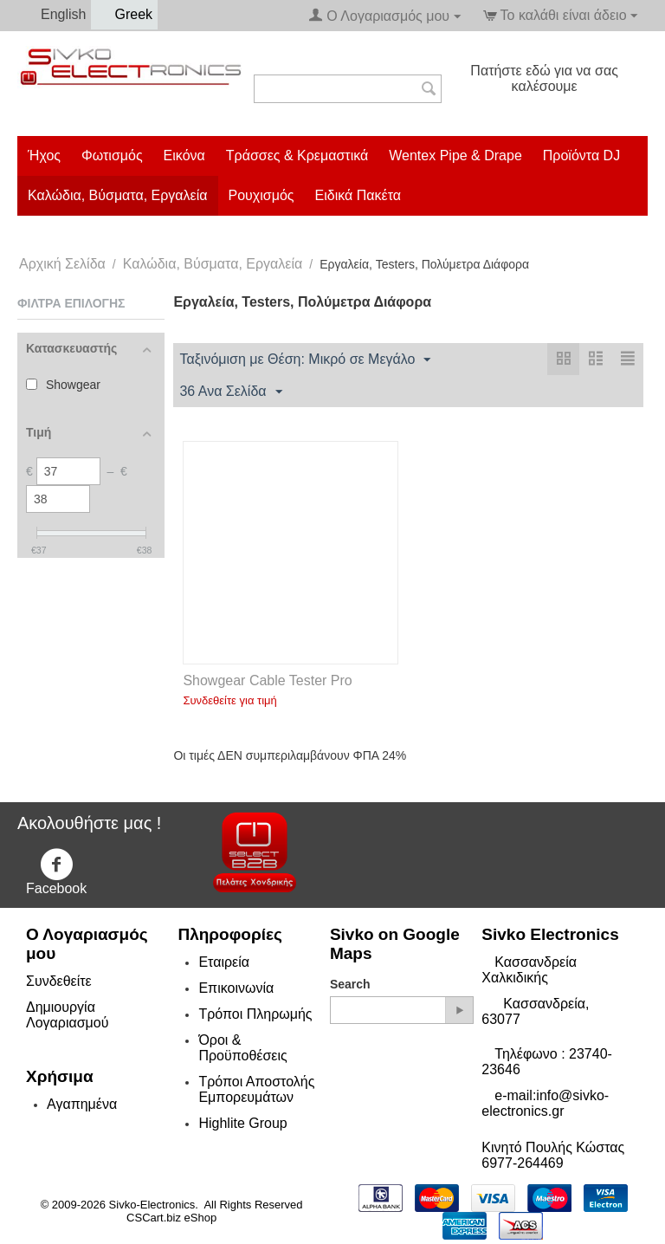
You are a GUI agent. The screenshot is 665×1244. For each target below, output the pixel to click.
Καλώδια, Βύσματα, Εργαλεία (118, 195)
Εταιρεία (223, 962)
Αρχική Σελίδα (62, 263)
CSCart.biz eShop (171, 1217)
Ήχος (44, 155)
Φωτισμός (112, 155)
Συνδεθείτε (59, 981)
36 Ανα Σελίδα (230, 392)
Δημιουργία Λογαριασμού (67, 1015)
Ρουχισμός (261, 195)
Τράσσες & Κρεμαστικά (297, 155)
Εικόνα (184, 155)
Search (350, 984)
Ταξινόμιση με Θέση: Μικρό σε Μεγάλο (304, 360)
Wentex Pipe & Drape (455, 155)
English (54, 14)
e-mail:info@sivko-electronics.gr (545, 1103)
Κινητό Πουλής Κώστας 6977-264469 (552, 1155)
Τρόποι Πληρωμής (255, 1014)
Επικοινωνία (236, 988)
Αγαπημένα (82, 1104)
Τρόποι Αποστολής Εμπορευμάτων (256, 1089)
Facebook (56, 872)
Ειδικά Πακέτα (358, 195)
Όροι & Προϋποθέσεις (242, 1048)
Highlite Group (242, 1123)
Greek (124, 14)
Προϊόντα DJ (581, 155)
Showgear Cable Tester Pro (267, 680)
